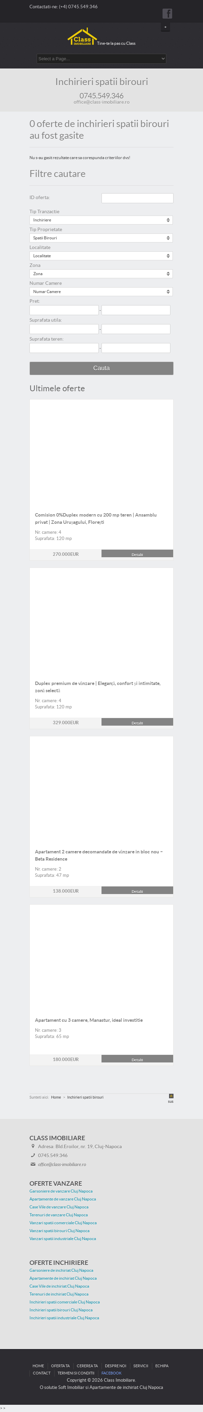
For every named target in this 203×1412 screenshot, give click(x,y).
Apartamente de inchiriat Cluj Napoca (63, 1278)
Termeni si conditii (76, 1373)
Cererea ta (87, 1366)
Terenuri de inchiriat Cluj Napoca (58, 1294)
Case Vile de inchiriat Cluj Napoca (59, 1286)
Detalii (101, 403)
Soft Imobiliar (71, 1387)
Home (38, 1366)
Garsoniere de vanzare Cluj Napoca (61, 1191)
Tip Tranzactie (44, 211)
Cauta (101, 368)
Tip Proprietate (45, 229)
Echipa (161, 1366)
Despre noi (115, 1366)
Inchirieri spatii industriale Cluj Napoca (64, 1318)
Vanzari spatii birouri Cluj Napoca (59, 1231)
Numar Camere (45, 283)
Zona (34, 265)
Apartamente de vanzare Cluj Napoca (62, 1199)
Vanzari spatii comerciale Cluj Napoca (63, 1223)
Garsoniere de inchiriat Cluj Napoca (61, 1270)
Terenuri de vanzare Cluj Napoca (58, 1215)
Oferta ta (60, 1366)
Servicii (140, 1366)
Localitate (39, 247)
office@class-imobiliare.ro (102, 102)
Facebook (111, 1373)
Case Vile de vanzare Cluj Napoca (58, 1207)
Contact (41, 1373)
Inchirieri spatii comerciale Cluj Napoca (64, 1302)
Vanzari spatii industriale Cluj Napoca (62, 1239)
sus (171, 1101)
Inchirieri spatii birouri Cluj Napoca (61, 1310)
